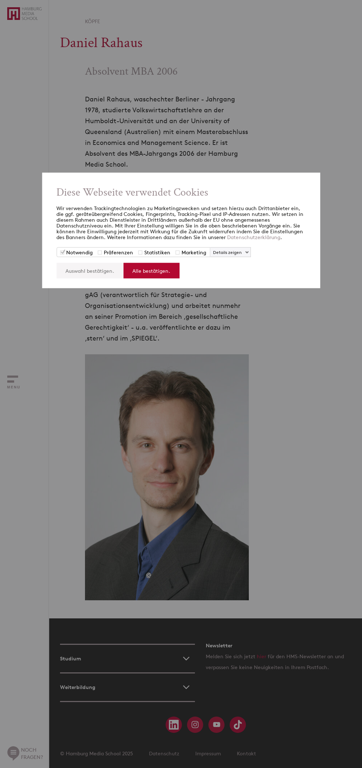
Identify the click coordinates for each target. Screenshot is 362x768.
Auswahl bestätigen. (89, 271)
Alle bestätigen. (151, 271)
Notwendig (79, 252)
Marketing (194, 252)
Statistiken (157, 252)
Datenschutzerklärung (253, 237)
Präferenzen (118, 252)
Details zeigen (227, 252)
